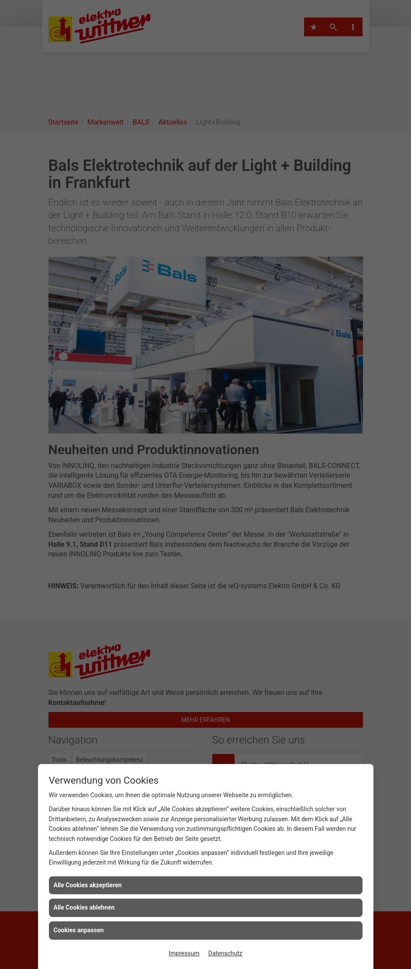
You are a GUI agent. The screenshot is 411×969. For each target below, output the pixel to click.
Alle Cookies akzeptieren (88, 885)
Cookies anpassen (79, 930)
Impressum (184, 953)
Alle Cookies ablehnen (84, 907)
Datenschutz (225, 953)
